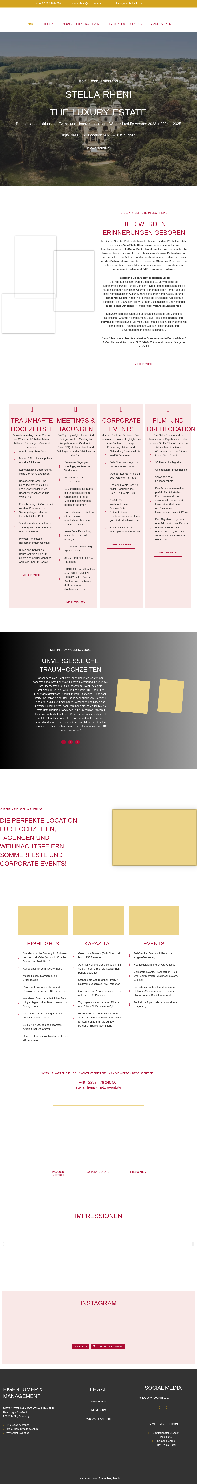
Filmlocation (116, 24)
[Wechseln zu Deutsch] (183, 5)
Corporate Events (89, 24)
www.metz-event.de (18, 1432)
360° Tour (135, 24)
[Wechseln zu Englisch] (189, 5)
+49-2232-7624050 (50, 3)
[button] (4, 1244)
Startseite (31, 24)
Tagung (66, 24)
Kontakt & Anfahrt (160, 24)
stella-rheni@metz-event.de (88, 3)
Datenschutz (98, 1401)
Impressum (98, 1410)
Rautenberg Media (109, 1478)
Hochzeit (50, 24)
